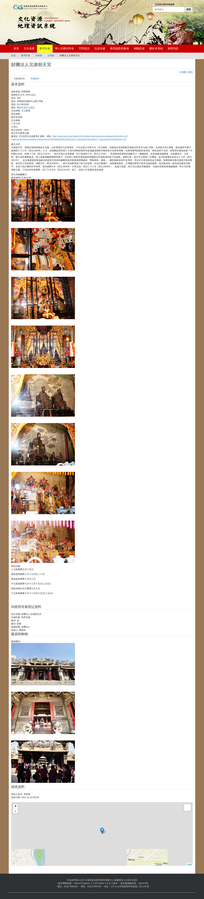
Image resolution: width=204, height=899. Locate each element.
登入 (148, 14)
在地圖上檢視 (186, 72)
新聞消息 (173, 48)
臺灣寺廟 (44, 48)
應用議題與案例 (119, 48)
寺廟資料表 (19, 78)
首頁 (16, 48)
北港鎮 (50, 55)
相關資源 (139, 48)
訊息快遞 (99, 48)
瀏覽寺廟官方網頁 (26, 107)
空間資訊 (84, 48)
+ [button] (16, 806)
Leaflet (189, 864)
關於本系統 (156, 48)
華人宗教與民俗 (64, 48)
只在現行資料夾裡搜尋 (164, 4)
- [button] (15, 811)
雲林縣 (38, 55)
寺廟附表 (34, 78)
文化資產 (29, 48)
